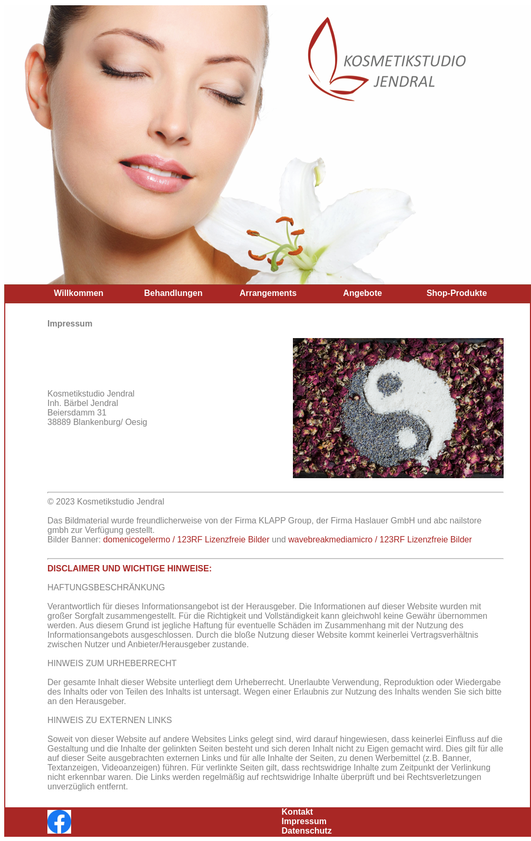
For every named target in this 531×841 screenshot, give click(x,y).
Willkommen (78, 293)
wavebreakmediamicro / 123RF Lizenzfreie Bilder (380, 539)
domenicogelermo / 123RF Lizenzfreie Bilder (186, 539)
